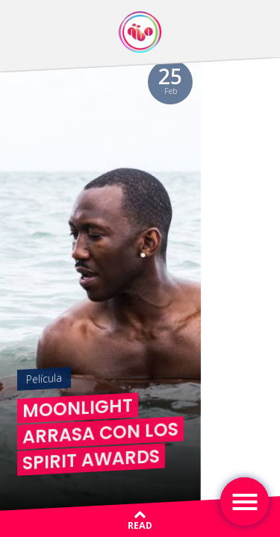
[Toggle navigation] (244, 501)
